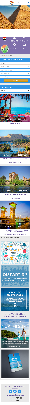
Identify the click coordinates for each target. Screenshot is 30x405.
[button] (15, 63)
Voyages (7, 55)
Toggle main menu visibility (2, 2)
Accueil (2, 55)
